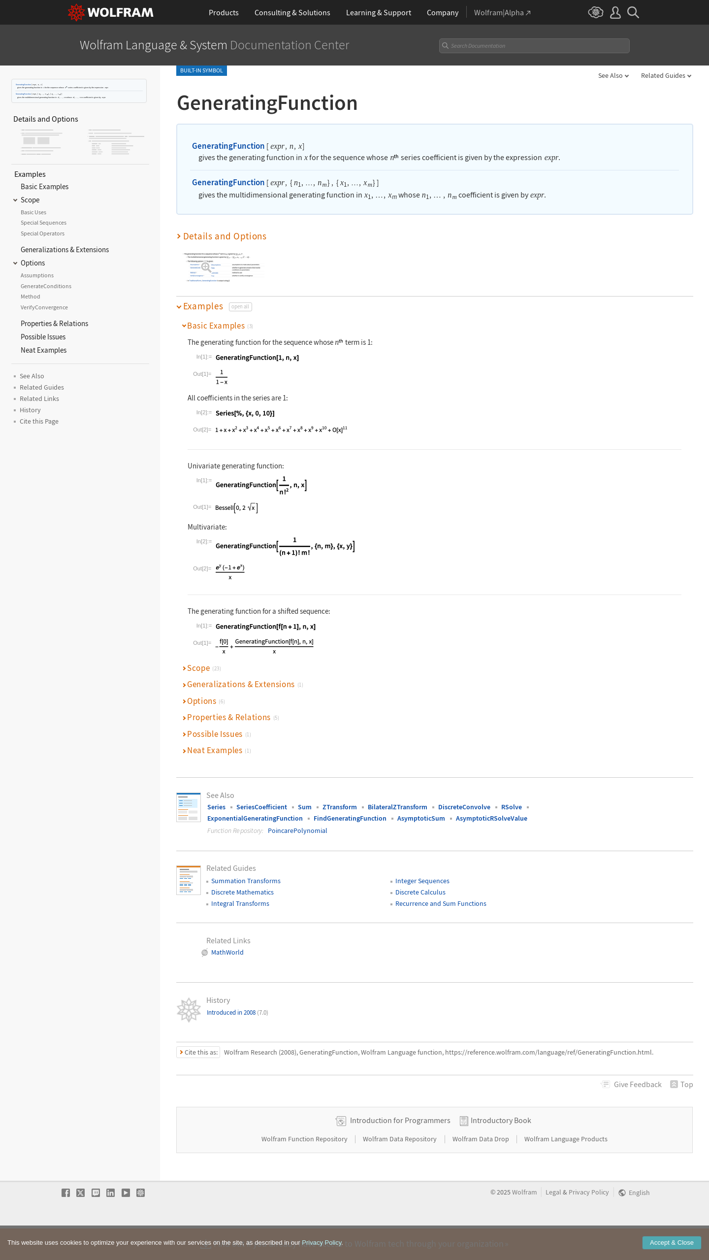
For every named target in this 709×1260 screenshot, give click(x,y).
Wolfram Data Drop (481, 1169)
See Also (610, 75)
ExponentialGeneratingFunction (255, 818)
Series (216, 806)
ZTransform (339, 806)
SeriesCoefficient (261, 806)
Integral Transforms (240, 903)
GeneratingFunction (23, 84)
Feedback (638, 1084)
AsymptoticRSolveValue (491, 818)
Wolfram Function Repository (305, 1169)
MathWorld (227, 952)
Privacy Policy (589, 1223)
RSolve (511, 806)
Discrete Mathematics (242, 892)
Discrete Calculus (420, 892)
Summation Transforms (246, 880)
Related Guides (663, 75)
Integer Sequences (422, 880)
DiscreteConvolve (464, 806)
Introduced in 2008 (237, 1012)
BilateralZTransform (397, 806)
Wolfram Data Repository (400, 1169)
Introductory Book (501, 1151)
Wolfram (524, 1223)
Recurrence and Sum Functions (440, 903)
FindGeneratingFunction (350, 818)
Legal (553, 1223)
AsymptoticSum (421, 818)
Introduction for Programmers (400, 1151)
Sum (305, 806)
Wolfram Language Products (566, 1169)
